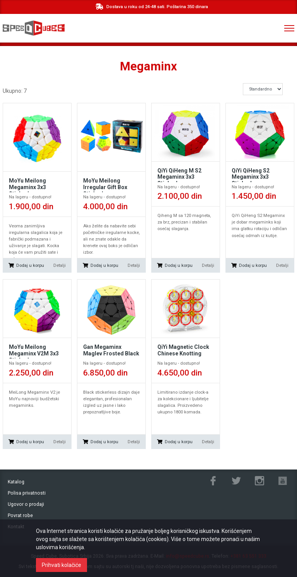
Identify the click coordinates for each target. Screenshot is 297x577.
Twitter (236, 480)
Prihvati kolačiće (61, 565)
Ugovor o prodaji (26, 504)
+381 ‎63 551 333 (258, 28)
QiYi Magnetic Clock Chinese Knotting (183, 350)
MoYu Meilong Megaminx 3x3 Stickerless (27, 187)
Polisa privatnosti (27, 493)
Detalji (59, 265)
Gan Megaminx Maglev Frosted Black (111, 350)
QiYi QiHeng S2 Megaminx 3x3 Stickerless (251, 177)
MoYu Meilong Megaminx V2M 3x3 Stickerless (34, 353)
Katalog (16, 482)
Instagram (259, 480)
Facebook (213, 480)
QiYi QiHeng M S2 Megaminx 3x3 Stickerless (179, 177)
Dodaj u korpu (30, 265)
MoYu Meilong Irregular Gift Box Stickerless (105, 187)
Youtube (282, 480)
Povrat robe (20, 515)
